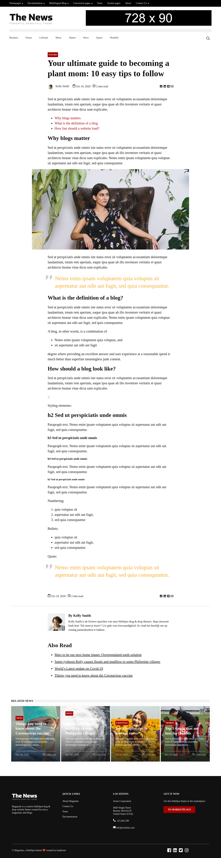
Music (59, 37)
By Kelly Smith (79, 615)
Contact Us (141, 3)
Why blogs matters (68, 118)
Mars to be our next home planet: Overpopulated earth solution (98, 655)
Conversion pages (81, 3)
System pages (113, 3)
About (128, 3)
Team (99, 3)
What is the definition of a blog (76, 123)
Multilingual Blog (57, 3)
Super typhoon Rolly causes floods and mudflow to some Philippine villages (107, 662)
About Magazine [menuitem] (71, 801)
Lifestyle (43, 37)
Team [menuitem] (65, 811)
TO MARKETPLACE (179, 809)
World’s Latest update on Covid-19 (79, 668)
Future (29, 37)
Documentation (35, 3)
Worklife (114, 37)
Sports (99, 37)
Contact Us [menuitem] (68, 806)
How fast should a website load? (77, 128)
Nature (72, 37)
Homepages (15, 3)
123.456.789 (122, 821)
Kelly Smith (58, 86)
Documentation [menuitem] (70, 816)
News (86, 37)
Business (13, 37)
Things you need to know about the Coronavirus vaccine (94, 675)
